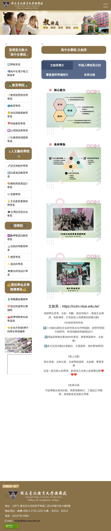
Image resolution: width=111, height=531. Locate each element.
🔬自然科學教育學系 (17, 248)
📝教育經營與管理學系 (17, 97)
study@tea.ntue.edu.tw (27, 520)
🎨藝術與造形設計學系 (17, 185)
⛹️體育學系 (13, 257)
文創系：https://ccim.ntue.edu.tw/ (73, 306)
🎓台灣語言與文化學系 (17, 214)
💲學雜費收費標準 (17, 299)
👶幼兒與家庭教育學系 (17, 114)
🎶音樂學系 (13, 194)
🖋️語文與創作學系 (17, 165)
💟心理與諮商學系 (17, 130)
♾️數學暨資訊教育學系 (17, 237)
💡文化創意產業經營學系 (17, 203)
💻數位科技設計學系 (17, 273)
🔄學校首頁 (13, 64)
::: (6, 44)
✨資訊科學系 (15, 264)
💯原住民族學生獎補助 (17, 308)
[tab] (57, 65)
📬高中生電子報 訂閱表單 (17, 73)
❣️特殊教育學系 (16, 123)
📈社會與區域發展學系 (17, 139)
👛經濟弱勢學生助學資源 (17, 319)
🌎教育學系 (13, 105)
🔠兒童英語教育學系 (17, 174)
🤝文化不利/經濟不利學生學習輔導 (17, 329)
